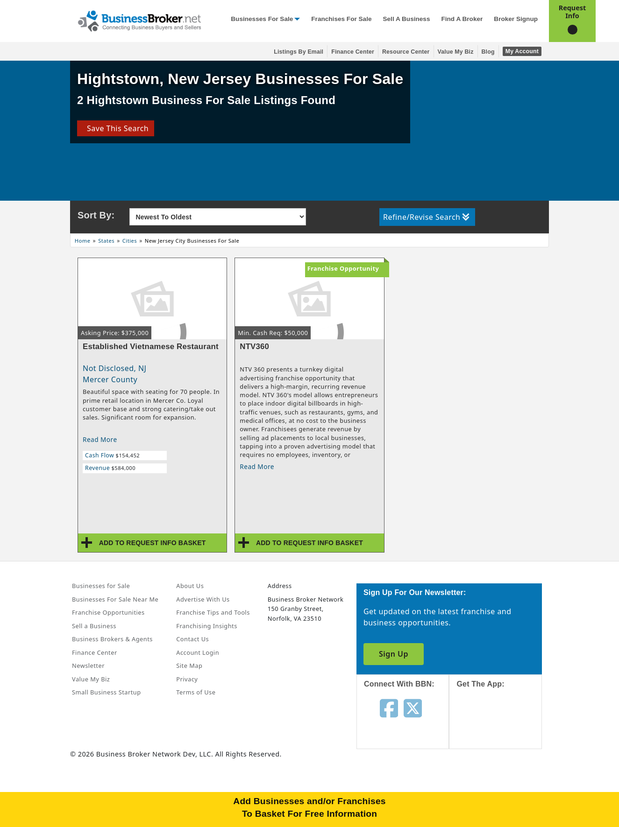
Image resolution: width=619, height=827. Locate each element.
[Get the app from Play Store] (502, 790)
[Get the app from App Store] (502, 726)
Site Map (189, 665)
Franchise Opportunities (108, 612)
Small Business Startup (106, 692)
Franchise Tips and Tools (212, 612)
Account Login (197, 652)
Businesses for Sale (262, 18)
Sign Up (393, 654)
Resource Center (406, 52)
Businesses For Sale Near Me (115, 599)
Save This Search (116, 128)
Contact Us (192, 639)
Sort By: (96, 215)
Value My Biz (456, 52)
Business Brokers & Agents (112, 639)
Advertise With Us (202, 599)
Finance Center (352, 52)
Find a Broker (462, 18)
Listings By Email (298, 52)
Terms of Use (195, 692)
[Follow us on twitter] (413, 707)
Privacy (187, 679)
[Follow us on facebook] (389, 707)
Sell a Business (406, 18)
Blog (488, 52)
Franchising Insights (206, 626)
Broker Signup (516, 18)
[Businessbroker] (139, 20)
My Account (522, 51)
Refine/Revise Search (426, 217)
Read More (100, 439)
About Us (190, 586)
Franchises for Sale (341, 18)
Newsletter (88, 665)
